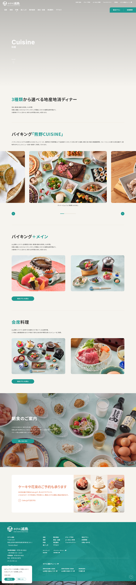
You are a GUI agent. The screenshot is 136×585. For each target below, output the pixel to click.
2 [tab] (66, 213)
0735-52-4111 (22, 550)
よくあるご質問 (96, 2)
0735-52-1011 (19, 555)
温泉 (5, 10)
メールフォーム (12, 561)
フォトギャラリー (107, 2)
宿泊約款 (45, 552)
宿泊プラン (116, 10)
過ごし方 (24, 10)
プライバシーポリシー (59, 550)
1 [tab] (62, 213)
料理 (16, 10)
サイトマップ (46, 550)
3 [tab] (70, 213)
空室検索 (130, 10)
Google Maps (13, 545)
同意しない (21, 579)
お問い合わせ (86, 542)
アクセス (59, 10)
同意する (9, 579)
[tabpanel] (68, 179)
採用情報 (56, 552)
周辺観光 (50, 10)
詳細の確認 (7, 575)
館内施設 (32, 10)
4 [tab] (74, 213)
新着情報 (85, 540)
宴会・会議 (41, 10)
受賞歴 (116, 2)
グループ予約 (87, 2)
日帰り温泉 (78, 2)
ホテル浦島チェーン (125, 2)
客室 (11, 10)
